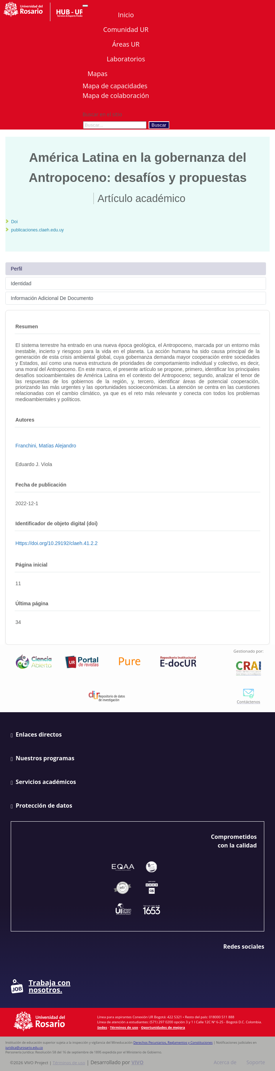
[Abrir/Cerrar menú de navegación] (85, 6)
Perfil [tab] (16, 269)
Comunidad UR (125, 29)
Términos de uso (124, 1027)
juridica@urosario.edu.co (24, 1047)
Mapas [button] (98, 73)
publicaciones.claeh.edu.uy (37, 229)
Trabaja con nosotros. (41, 986)
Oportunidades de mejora (163, 1027)
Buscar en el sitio (102, 114)
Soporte (255, 1062)
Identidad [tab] (21, 283)
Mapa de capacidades (114, 85)
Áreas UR (125, 44)
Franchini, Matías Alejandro (45, 445)
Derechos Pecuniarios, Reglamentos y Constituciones (173, 1042)
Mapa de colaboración (115, 95)
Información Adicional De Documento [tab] (52, 298)
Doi (14, 221)
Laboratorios (126, 59)
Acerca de (225, 1062)
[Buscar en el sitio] (114, 125)
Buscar (158, 125)
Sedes (102, 1027)
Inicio (126, 14)
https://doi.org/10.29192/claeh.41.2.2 (56, 543)
